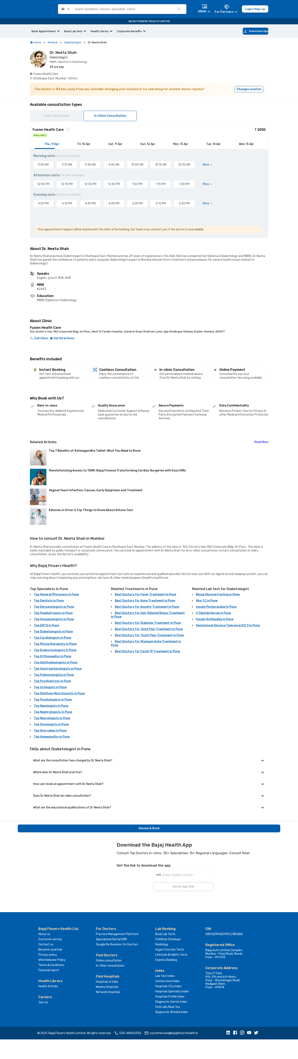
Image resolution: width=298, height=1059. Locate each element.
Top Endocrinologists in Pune (55, 671)
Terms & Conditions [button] (51, 984)
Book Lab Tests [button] (165, 953)
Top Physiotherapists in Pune (55, 664)
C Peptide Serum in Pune (213, 633)
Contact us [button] (45, 964)
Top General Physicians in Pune (56, 615)
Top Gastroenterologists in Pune (57, 689)
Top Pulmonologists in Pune (54, 695)
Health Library (100, 31)
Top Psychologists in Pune (53, 720)
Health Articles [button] (48, 1006)
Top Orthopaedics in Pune (52, 677)
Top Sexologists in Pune (51, 726)
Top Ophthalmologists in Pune (55, 683)
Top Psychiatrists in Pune (52, 701)
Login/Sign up (255, 9)
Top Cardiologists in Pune (52, 658)
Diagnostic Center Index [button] (171, 1021)
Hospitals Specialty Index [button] (172, 1011)
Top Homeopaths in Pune (52, 757)
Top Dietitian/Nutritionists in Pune (59, 714)
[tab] (51, 144)
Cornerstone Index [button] (167, 1000)
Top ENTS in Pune (46, 646)
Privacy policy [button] (47, 974)
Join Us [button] (43, 1022)
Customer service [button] (50, 959)
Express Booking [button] (166, 979)
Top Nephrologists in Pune (53, 732)
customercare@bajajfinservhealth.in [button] (171, 1052)
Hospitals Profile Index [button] (170, 1016)
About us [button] (44, 953)
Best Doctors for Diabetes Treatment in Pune (148, 643)
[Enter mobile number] (188, 892)
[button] (229, 1053)
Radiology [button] (161, 964)
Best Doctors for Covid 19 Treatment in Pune (147, 672)
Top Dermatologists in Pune (54, 627)
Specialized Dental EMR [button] (111, 959)
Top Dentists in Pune (49, 621)
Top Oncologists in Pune (51, 745)
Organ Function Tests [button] (169, 969)
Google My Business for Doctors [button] (117, 964)
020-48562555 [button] (127, 1052)
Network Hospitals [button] (108, 1011)
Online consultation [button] (109, 980)
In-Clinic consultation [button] (110, 985)
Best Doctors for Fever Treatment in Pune (145, 615)
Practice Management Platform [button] (117, 953)
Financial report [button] (48, 990)
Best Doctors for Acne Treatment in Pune (145, 621)
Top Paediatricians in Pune (53, 633)
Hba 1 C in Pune (207, 621)
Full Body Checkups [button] (168, 959)
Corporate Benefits (129, 31)
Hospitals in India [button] (107, 1001)
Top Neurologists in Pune (52, 739)
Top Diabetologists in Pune (53, 652)
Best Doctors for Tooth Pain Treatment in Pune (149, 656)
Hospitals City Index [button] (168, 1006)
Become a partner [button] (50, 969)
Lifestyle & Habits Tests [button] (171, 974)
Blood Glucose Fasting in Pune (218, 615)
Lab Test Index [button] (165, 995)
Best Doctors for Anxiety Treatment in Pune (147, 627)
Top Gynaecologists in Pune (54, 640)
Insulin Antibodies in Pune (214, 640)
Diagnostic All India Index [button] (171, 1031)
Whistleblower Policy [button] (52, 979)
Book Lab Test (73, 31)
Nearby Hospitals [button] (107, 1006)
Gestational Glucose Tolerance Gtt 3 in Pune (228, 646)
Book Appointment (44, 31)
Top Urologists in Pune (50, 708)
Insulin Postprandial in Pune (216, 627)
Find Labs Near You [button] (167, 1026)
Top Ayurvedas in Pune (50, 751)
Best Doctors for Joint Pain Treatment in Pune (149, 649)
